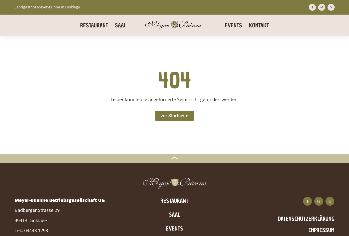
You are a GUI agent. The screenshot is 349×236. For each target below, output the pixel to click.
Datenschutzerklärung (306, 219)
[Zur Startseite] (174, 116)
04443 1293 (36, 230)
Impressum (321, 230)
